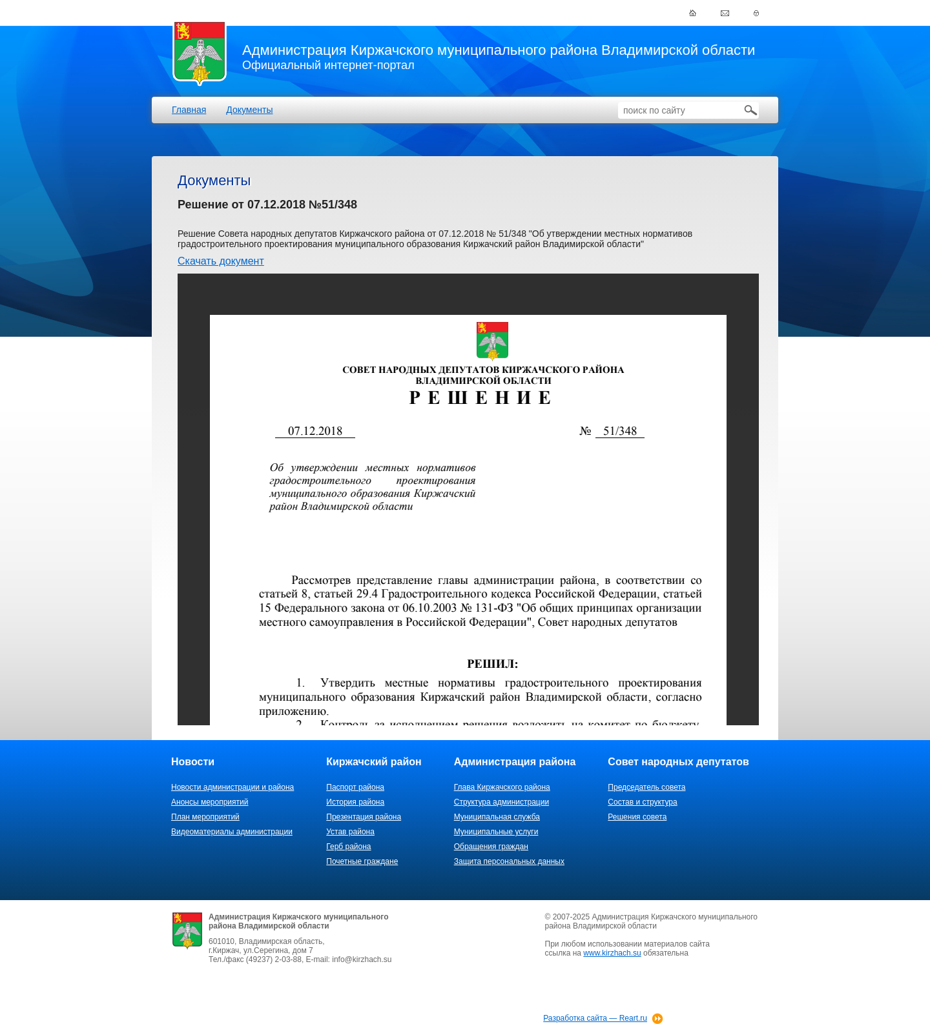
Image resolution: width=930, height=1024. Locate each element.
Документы (249, 110)
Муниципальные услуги (496, 831)
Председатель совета (646, 787)
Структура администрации (501, 802)
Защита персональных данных (509, 861)
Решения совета (637, 816)
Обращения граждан (491, 846)
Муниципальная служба (497, 816)
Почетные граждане (362, 861)
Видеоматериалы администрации (232, 831)
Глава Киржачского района (502, 787)
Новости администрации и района (232, 787)
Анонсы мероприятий (209, 802)
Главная (189, 110)
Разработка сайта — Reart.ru (595, 1018)
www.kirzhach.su (612, 953)
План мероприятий (205, 816)
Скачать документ (221, 261)
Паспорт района (355, 787)
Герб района (348, 846)
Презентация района (363, 816)
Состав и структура (642, 802)
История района (355, 802)
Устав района (350, 831)
